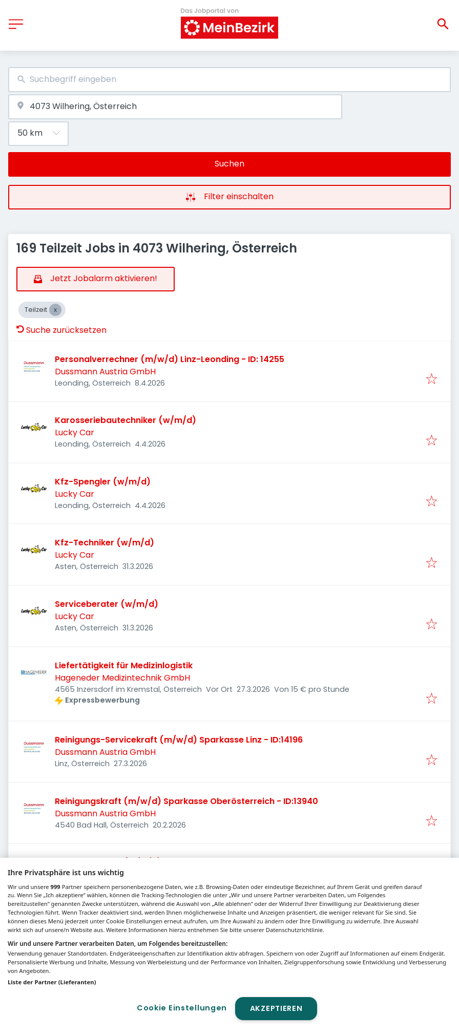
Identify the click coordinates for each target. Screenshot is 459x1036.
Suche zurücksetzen (61, 330)
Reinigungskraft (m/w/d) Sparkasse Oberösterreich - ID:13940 (186, 801)
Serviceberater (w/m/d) (106, 604)
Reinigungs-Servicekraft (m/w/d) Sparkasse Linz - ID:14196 (179, 740)
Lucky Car (74, 432)
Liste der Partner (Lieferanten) (52, 982)
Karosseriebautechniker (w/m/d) (125, 420)
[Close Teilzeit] (55, 310)
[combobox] (229, 79)
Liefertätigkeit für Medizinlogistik (124, 665)
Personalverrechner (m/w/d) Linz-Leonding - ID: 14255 (169, 359)
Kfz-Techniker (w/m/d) (104, 542)
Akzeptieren (276, 1008)
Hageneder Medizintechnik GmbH (122, 678)
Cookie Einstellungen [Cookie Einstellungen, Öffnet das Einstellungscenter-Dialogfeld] (182, 1008)
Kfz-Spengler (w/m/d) (103, 482)
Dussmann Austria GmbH (105, 371)
